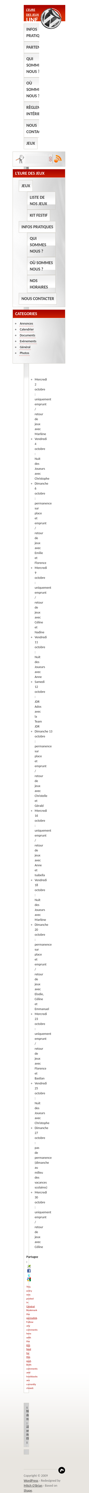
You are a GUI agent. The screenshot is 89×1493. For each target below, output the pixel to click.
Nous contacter (36, 128)
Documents (27, 335)
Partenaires (38, 47)
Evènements (28, 341)
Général (30, 1306)
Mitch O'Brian (33, 1486)
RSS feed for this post (28, 1353)
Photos (24, 353)
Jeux (30, 143)
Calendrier (27, 329)
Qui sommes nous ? (34, 65)
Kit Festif (38, 215)
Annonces (26, 323)
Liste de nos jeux (38, 200)
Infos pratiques (36, 32)
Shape (28, 1491)
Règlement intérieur (37, 110)
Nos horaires (39, 284)
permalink (31, 1318)
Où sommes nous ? (34, 89)
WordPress (31, 1481)
